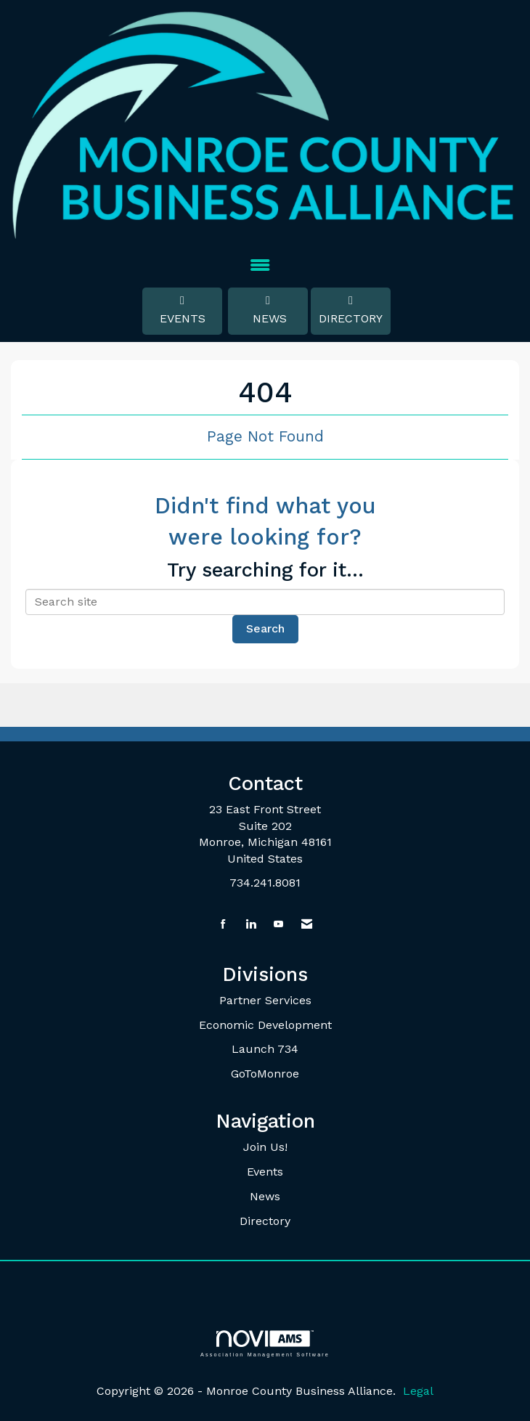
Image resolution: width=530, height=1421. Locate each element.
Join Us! (265, 1147)
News (268, 310)
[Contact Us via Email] (306, 924)
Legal (418, 1391)
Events (182, 310)
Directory (350, 310)
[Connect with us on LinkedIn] (251, 924)
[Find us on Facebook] (223, 924)
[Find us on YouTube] (278, 924)
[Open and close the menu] (259, 266)
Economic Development (265, 1025)
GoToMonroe (265, 1073)
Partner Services (265, 1000)
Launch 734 (265, 1049)
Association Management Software (265, 1343)
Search (265, 628)
